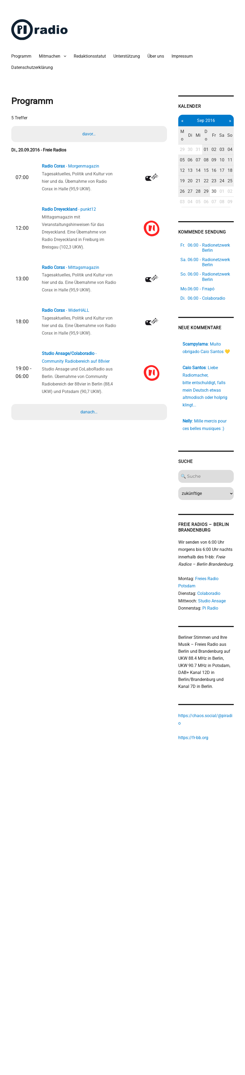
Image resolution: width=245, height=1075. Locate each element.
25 (213, 207)
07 (184, 171)
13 (177, 189)
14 (184, 189)
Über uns (156, 56)
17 (206, 189)
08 (191, 171)
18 (213, 189)
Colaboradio (196, 658)
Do (191, 135)
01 (191, 153)
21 (184, 207)
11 (213, 171)
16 (198, 189)
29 (170, 153)
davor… (89, 133)
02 (198, 153)
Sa (206, 135)
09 (198, 171)
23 (198, 207)
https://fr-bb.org (181, 805)
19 (170, 207)
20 (177, 207)
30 (177, 153)
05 (170, 171)
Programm (22, 56)
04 (213, 153)
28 (184, 225)
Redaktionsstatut (90, 56)
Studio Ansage (200, 665)
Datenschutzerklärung (32, 67)
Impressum (182, 56)
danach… (89, 411)
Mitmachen (50, 56)
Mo (170, 135)
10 (206, 171)
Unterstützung (127, 56)
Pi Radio (198, 673)
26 (170, 225)
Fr (199, 135)
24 (206, 207)
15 (191, 189)
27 (177, 225)
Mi (184, 135)
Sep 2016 (191, 120)
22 (191, 207)
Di (177, 135)
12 (170, 189)
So (213, 135)
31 (184, 153)
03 (206, 153)
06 (177, 171)
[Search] (191, 531)
